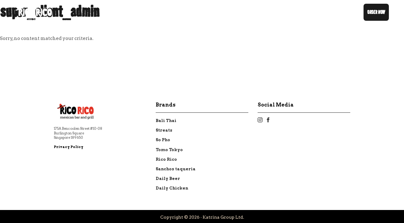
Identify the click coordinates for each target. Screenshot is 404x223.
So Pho (163, 140)
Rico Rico (166, 159)
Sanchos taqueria (176, 169)
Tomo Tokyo (169, 149)
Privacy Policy (68, 147)
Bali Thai (166, 120)
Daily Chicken (172, 188)
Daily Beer (168, 178)
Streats (164, 130)
